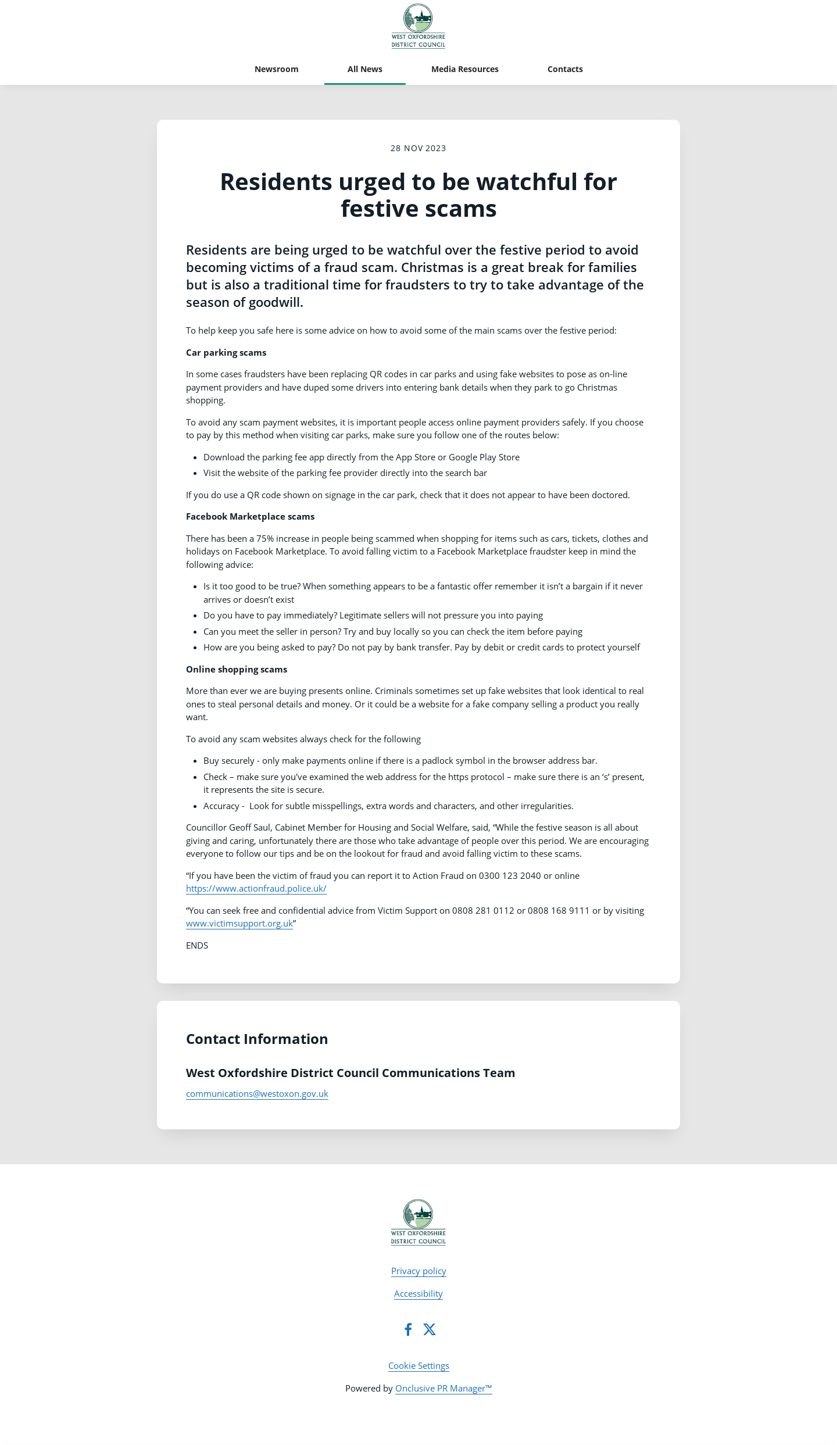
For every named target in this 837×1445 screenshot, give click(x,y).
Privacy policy (418, 1270)
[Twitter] (429, 1329)
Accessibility (418, 1293)
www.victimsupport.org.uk (239, 923)
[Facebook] (408, 1329)
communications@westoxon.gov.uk (257, 1093)
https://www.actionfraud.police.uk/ (256, 888)
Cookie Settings (418, 1365)
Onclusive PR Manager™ (443, 1388)
